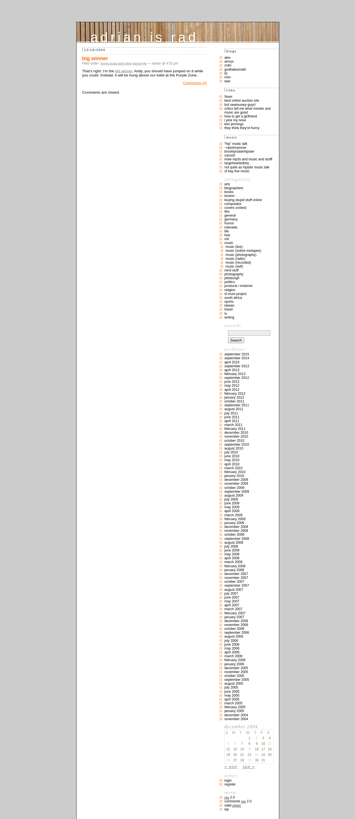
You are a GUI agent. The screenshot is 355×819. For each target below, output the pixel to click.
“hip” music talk (235, 144)
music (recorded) (238, 263)
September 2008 (236, 539)
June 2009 (231, 503)
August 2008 (233, 543)
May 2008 (231, 554)
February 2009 (234, 519)
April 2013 (231, 370)
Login (228, 780)
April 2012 (231, 390)
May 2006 (231, 648)
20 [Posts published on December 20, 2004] (235, 755)
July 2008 (231, 546)
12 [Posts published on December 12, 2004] (228, 749)
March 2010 (233, 468)
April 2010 (231, 464)
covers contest (235, 208)
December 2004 (236, 715)
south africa (233, 298)
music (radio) (235, 259)
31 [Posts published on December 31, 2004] (263, 760)
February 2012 (234, 394)
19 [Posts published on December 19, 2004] (228, 755)
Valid (232, 805)
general (137, 63)
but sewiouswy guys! (240, 105)
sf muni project (235, 294)
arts (227, 184)
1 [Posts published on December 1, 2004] (249, 738)
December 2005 (236, 668)
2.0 (229, 797)
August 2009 (233, 495)
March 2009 (233, 515)
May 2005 (231, 695)
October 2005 (234, 676)
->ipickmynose (235, 148)
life (144, 63)
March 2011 (233, 425)
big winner (95, 58)
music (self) (234, 266)
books (229, 192)
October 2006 (234, 629)
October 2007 (234, 582)
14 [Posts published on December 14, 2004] (242, 749)
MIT (226, 239)
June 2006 (231, 644)
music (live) (234, 247)
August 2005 (233, 684)
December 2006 (236, 621)
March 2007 (233, 609)
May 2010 (231, 460)
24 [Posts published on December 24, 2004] (263, 755)
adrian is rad (144, 36)
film (227, 212)
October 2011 (234, 401)
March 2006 (233, 656)
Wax (227, 81)
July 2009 (231, 499)
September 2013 (236, 366)
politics (229, 282)
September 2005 (236, 680)
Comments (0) (195, 83)
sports (229, 302)
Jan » (249, 766)
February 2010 (234, 472)
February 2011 (234, 429)
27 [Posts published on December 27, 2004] (235, 760)
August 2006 (233, 636)
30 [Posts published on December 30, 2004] (256, 760)
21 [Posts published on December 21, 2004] (242, 755)
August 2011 (233, 409)
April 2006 (231, 652)
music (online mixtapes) (243, 251)
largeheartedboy (236, 163)
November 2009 (236, 484)
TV (225, 313)
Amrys (229, 61)
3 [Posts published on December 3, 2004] (263, 738)
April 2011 (231, 421)
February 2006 (234, 660)
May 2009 (231, 507)
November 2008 (236, 531)
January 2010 (234, 476)
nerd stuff (231, 270)
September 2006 (236, 633)
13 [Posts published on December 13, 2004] (235, 749)
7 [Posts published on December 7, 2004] (242, 744)
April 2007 (231, 605)
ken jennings (234, 124)
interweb (230, 227)
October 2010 (234, 441)
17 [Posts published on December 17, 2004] (263, 749)
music (228, 243)
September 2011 (236, 405)
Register (230, 784)
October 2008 (234, 534)
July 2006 (231, 641)
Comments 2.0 (238, 801)
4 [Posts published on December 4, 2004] (270, 738)
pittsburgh (231, 278)
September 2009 (236, 492)
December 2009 (236, 480)
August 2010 (233, 448)
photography (233, 274)
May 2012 (231, 385)
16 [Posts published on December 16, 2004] (256, 749)
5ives (228, 97)
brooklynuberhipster (239, 151)
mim (227, 77)
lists (227, 235)
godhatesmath (235, 69)
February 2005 (234, 707)
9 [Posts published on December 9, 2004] (257, 744)
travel (228, 309)
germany (231, 219)
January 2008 (234, 570)
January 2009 (234, 523)
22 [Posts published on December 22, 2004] (249, 755)
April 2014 (231, 362)
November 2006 (236, 625)
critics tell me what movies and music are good (247, 110)
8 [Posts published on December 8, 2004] (249, 744)
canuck (229, 155)
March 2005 (233, 703)
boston (229, 196)
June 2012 (231, 382)
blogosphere (233, 188)
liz (226, 73)
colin (227, 65)
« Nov (230, 766)
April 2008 (231, 558)
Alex (227, 58)
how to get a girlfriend (240, 116)
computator (233, 204)
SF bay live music (236, 171)
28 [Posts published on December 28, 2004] (242, 760)
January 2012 (234, 397)
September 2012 (236, 378)
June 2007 (231, 597)
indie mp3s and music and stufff (248, 159)
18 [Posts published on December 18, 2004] (270, 749)
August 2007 (233, 590)
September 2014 (236, 358)
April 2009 (231, 511)
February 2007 (234, 613)
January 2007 (234, 617)
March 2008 (233, 562)
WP (226, 809)
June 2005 (231, 692)
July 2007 (231, 593)
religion (229, 290)
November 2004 (236, 719)
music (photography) (241, 255)
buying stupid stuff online (116, 63)
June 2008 (231, 550)
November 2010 (236, 436)
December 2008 (236, 527)
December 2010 (236, 433)
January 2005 (234, 711)
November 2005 (236, 672)
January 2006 (234, 664)
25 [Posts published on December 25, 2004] (270, 755)
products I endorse (238, 286)
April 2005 (231, 699)
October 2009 (234, 488)
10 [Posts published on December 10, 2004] (263, 744)
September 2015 (236, 354)
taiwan (229, 305)
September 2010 (236, 444)
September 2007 (236, 585)
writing (229, 317)
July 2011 (231, 413)
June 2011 (231, 417)
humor (229, 223)
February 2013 (234, 374)
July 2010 (231, 452)
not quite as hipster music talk (246, 167)
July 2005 (231, 687)
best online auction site (241, 100)
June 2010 (231, 456)
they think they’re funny (242, 128)
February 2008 (234, 566)
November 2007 (236, 578)
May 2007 (231, 601)
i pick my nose (235, 120)
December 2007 (236, 574)
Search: (233, 325)
